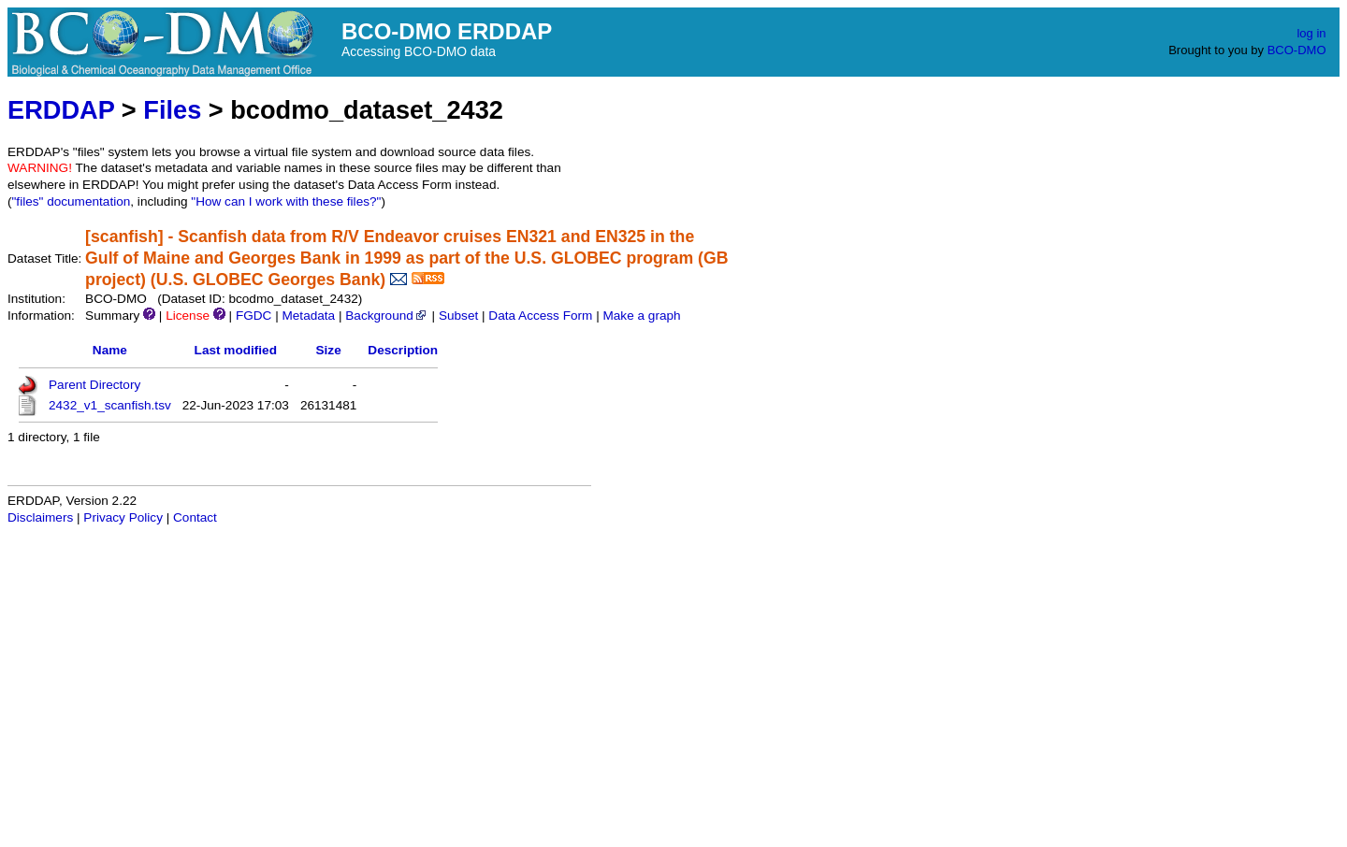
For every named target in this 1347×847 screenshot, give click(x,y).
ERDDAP (60, 109)
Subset (458, 316)
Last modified (236, 350)
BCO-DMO (1296, 50)
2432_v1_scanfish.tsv (110, 405)
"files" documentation (71, 201)
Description (403, 350)
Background (386, 316)
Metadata (308, 316)
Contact (195, 517)
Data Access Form (540, 316)
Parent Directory (94, 385)
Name (110, 350)
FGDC (254, 316)
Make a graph (641, 316)
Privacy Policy (123, 517)
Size (328, 350)
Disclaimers (40, 517)
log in (1310, 33)
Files (172, 109)
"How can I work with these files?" (286, 201)
